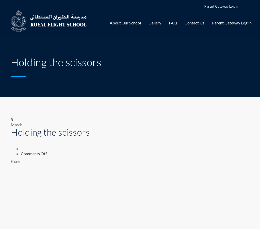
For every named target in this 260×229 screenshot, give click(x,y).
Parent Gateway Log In (221, 6)
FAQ (173, 22)
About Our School (125, 22)
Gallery (155, 22)
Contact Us (194, 22)
